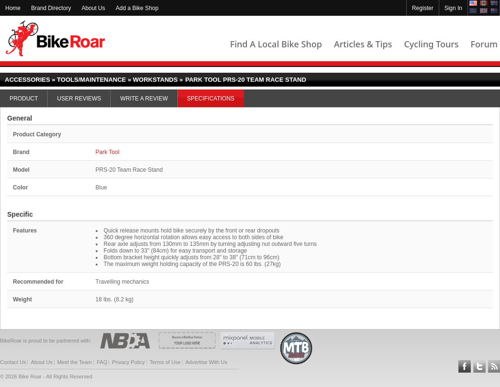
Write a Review (143, 98)
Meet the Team (74, 362)
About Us (93, 8)
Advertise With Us (206, 362)
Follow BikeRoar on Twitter (479, 366)
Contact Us (13, 362)
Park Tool (108, 152)
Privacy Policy (128, 362)
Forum (484, 44)
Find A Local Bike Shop (276, 44)
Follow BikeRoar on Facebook (464, 366)
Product (24, 98)
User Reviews (79, 98)
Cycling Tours (431, 44)
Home (13, 8)
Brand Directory (51, 8)
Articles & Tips (363, 44)
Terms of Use (165, 362)
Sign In (453, 8)
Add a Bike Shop (137, 8)
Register (422, 8)
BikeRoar (55, 38)
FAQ (102, 362)
